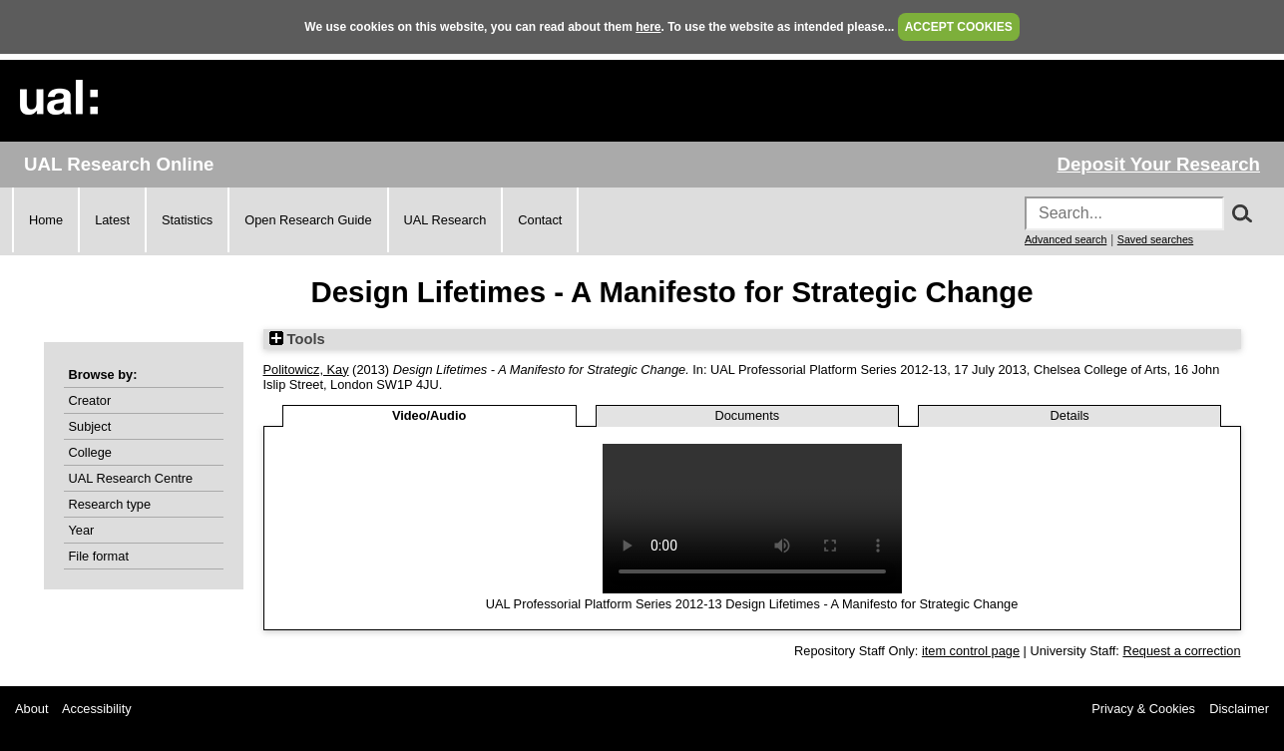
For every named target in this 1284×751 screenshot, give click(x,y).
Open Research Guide (307, 219)
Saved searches (1155, 239)
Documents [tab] (746, 415)
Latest (112, 219)
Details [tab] (1070, 415)
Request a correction (1181, 650)
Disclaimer (1239, 708)
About (31, 708)
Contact (540, 219)
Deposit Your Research (1158, 164)
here (648, 27)
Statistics (187, 219)
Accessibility (97, 708)
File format (99, 556)
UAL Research (445, 219)
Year (82, 530)
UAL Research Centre (131, 478)
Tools (297, 339)
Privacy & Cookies (1143, 708)
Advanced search (1065, 239)
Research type (110, 504)
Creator (90, 400)
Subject (90, 426)
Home (46, 219)
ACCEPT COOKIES (959, 27)
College (90, 452)
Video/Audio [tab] (429, 415)
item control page (971, 650)
